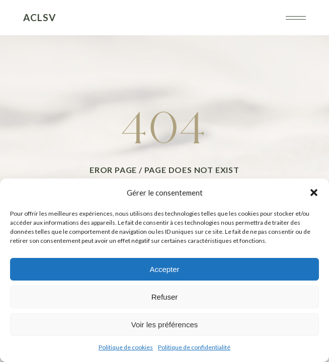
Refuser (164, 297)
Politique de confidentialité (194, 347)
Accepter (164, 269)
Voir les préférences (164, 324)
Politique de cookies (126, 347)
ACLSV (39, 17)
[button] (314, 193)
